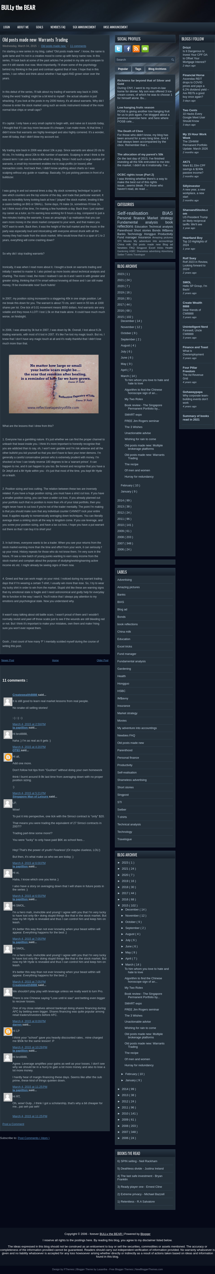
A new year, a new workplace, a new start (194, 193)
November (128, 327)
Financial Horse (193, 75)
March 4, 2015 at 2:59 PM (29, 724)
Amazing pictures (162, 237)
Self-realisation (139, 213)
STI (120, 240)
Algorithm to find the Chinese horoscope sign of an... (143, 391)
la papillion (21, 727)
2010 (121, 525)
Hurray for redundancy (139, 476)
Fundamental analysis (141, 222)
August (126, 345)
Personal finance (132, 218)
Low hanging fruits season (135, 107)
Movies (128, 240)
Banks (122, 234)
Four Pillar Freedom (190, 369)
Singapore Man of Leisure (31, 796)
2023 (121, 274)
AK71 (186, 162)
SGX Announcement (84, 27)
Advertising (167, 251)
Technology (135, 234)
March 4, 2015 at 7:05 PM (29, 938)
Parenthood (125, 230)
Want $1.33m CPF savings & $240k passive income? (194, 169)
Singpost (143, 247)
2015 (121, 317)
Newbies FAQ (127, 247)
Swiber (121, 254)
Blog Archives (157, 69)
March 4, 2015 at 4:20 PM (29, 747)
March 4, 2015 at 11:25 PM (30, 1086)
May (124, 364)
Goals (39, 27)
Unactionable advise (138, 433)
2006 (121, 549)
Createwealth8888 (25, 694)
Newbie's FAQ (58, 27)
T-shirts (129, 254)
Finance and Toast (195, 347)
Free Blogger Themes (121, 1269)
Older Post (102, 660)
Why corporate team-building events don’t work (196, 399)
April (124, 370)
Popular (123, 69)
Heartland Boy (192, 237)
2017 (121, 304)
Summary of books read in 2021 (196, 417)
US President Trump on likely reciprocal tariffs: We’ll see (195, 221)
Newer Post (7, 660)
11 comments (78, 46)
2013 (121, 506)
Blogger (145, 1234)
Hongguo (151, 234)
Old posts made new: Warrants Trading (35, 39)
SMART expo (133, 414)
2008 (121, 537)
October (126, 333)
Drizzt (187, 47)
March (125, 376)
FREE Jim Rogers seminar (142, 421)
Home (55, 660)
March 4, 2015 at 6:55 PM (29, 895)
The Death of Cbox (130, 131)
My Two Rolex (134, 399)
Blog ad (168, 244)
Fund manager (127, 237)
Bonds (157, 230)
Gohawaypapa (192, 392)
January (126, 491)
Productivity (165, 234)
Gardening (123, 251)
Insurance (145, 237)
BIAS (167, 213)
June (124, 357)
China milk (125, 244)
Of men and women (137, 470)
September (128, 339)
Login (6, 27)
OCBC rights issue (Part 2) (135, 174)
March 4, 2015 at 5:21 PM (29, 793)
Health (169, 247)
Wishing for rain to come (140, 439)
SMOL (187, 282)
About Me (23, 27)
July (124, 351)
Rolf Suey (189, 258)
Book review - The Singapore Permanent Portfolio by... (143, 406)
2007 (121, 543)
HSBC (133, 251)
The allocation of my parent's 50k (140, 154)
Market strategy (160, 218)
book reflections (127, 624)
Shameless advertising (149, 251)
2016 (121, 310)
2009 (121, 531)
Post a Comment (13, 1124)
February (127, 485)
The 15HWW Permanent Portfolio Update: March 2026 (195, 145)
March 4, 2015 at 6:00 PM (29, 863)
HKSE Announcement (115, 27)
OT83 (17, 750)
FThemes (69, 1269)
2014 (121, 500)
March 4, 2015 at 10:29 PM (30, 1047)
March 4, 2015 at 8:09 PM (29, 1021)
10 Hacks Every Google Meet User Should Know (194, 117)
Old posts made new (53, 46)
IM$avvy (167, 230)
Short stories (143, 230)
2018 (121, 298)
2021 (121, 280)
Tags (138, 69)
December (128, 321)
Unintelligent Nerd (195, 326)
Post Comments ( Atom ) (34, 1138)
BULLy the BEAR (18, 7)
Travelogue (139, 254)
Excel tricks (157, 247)
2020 (121, 286)
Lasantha (102, 1269)
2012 (121, 512)
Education (142, 226)
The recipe (131, 464)
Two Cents (190, 110)
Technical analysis (161, 226)
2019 (121, 292)
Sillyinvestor (191, 186)
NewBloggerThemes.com (149, 1269)
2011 (121, 519)
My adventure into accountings (153, 240)
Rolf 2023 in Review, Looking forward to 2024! (195, 265)
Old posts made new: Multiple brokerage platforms (144, 447)
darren (17, 1024)
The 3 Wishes (133, 427)
